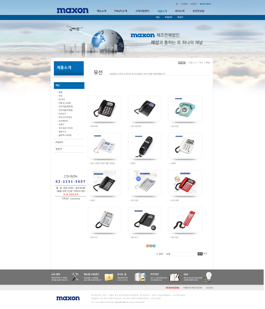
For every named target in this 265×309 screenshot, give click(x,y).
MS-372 (94, 237)
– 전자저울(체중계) (65, 107)
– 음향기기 (61, 132)
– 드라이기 (61, 114)
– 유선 (59, 92)
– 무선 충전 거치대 (64, 128)
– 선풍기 (60, 125)
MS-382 (134, 200)
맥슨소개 (101, 11)
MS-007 (175, 237)
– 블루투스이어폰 (64, 135)
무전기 (180, 17)
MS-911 (134, 237)
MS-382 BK (136, 126)
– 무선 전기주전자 (64, 117)
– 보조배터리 (62, 121)
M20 (93, 200)
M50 (173, 163)
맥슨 (201, 62)
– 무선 (59, 96)
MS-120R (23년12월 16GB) (103, 163)
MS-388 (175, 200)
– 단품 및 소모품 (64, 103)
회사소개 (179, 11)
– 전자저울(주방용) (65, 110)
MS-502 (175, 126)
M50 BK (94, 126)
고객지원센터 (142, 11)
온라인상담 (198, 11)
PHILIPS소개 (120, 11)
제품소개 (193, 62)
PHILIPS (168, 17)
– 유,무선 (61, 99)
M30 (133, 163)
